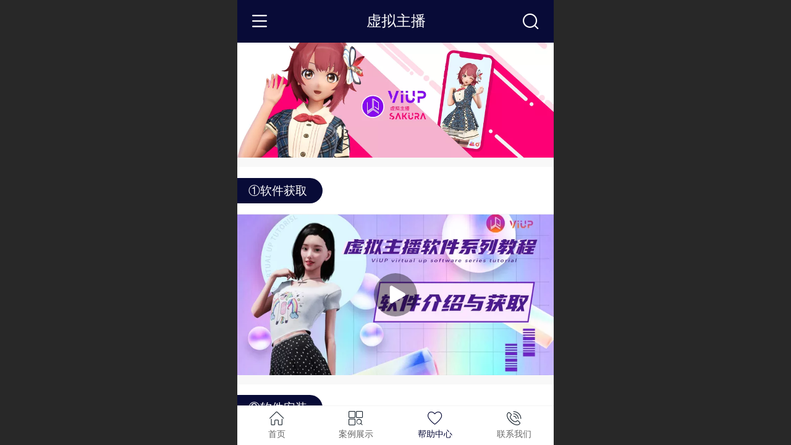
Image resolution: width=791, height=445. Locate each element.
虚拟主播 (396, 20)
